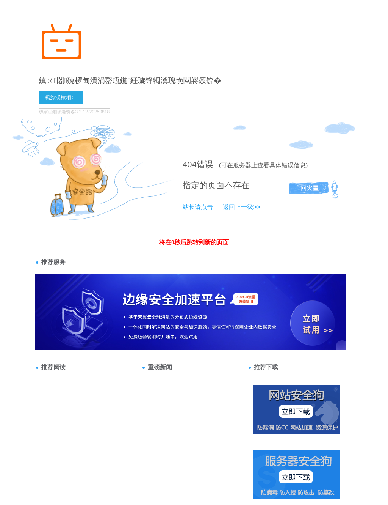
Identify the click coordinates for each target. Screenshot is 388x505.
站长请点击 (198, 207)
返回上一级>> (241, 207)
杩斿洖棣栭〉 (61, 97)
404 (190, 164)
